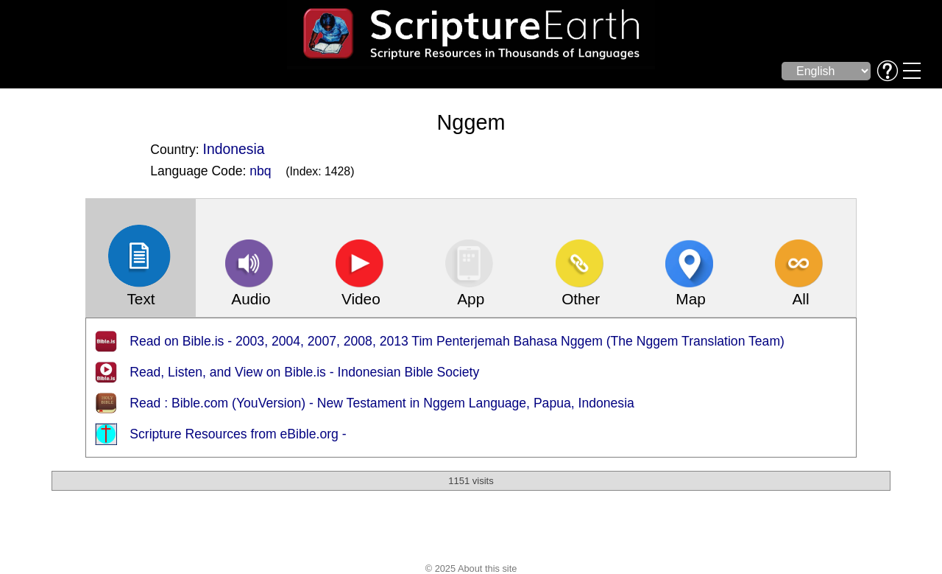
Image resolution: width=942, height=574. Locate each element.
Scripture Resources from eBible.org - (238, 434)
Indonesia (234, 149)
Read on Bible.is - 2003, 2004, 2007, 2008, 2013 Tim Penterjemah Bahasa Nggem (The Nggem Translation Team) (457, 341)
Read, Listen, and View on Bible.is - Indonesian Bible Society (304, 372)
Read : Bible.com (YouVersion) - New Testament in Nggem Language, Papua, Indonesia (382, 403)
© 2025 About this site (471, 568)
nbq (260, 171)
